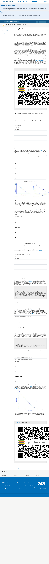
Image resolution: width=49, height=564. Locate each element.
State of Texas (18, 485)
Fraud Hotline (9, 484)
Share (20, 468)
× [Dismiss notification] (47, 5)
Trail (24, 481)
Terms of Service (4, 489)
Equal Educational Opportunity (29, 485)
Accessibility (4, 485)
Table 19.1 (30, 120)
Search (34, 1)
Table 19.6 (41, 353)
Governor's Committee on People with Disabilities (30, 488)
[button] (45, 2)
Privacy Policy (4, 487)
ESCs (16, 484)
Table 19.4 (40, 250)
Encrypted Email (10, 482)
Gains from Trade (5, 35)
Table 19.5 (33, 313)
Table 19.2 (42, 150)
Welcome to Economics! (34, 309)
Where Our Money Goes (28, 484)
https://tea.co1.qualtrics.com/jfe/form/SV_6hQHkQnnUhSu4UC (12, 17)
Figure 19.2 (19, 152)
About (3, 481)
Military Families (26, 482)
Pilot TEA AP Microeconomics (11, 21)
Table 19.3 (27, 209)
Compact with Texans (11, 481)
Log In (39, 0)
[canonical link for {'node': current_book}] (37, 22)
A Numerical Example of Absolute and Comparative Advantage (6, 32)
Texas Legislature (19, 487)
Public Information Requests (10, 488)
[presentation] (29, 277)
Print (16, 468)
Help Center (4, 482)
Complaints (9, 485)
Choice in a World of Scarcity (25, 57)
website (18, 69)
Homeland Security (19, 488)
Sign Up (39, 2)
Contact (3, 484)
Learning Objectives (6, 30)
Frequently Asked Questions (19, 482)
